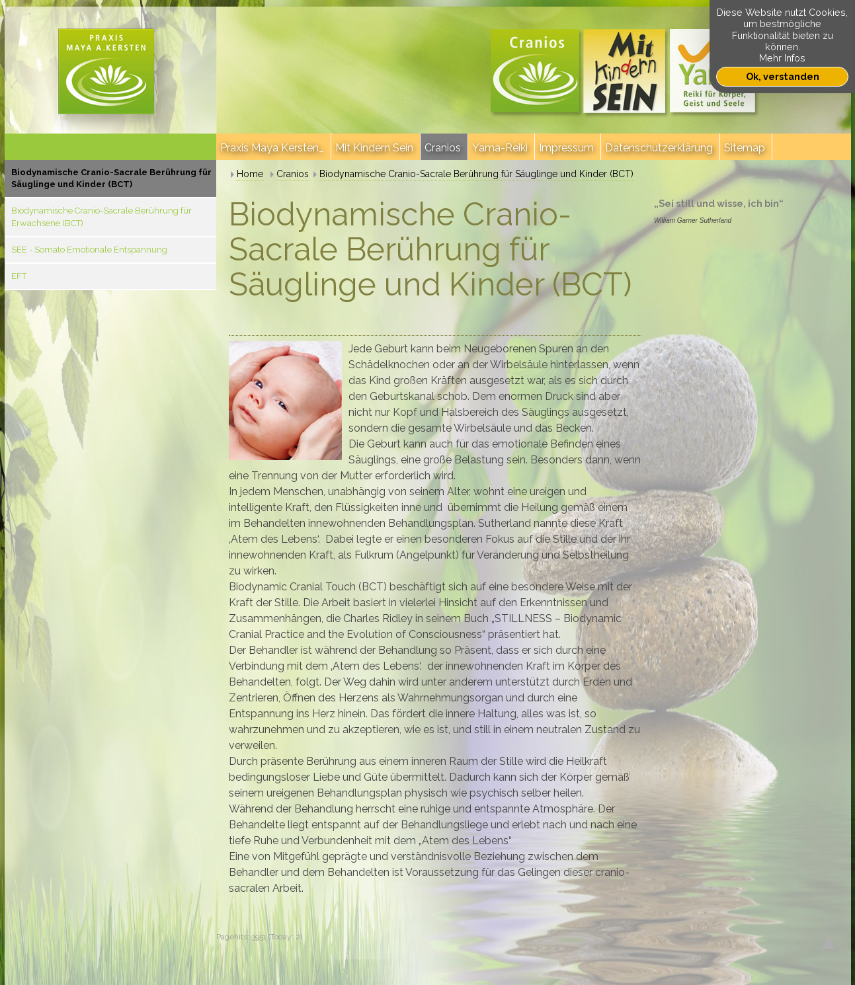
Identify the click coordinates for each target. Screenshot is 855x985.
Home (250, 174)
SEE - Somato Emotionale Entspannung (89, 250)
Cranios (292, 174)
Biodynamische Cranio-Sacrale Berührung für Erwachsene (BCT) (101, 216)
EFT (18, 276)
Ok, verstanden (782, 76)
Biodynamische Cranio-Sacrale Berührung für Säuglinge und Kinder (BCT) (111, 178)
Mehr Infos (782, 57)
